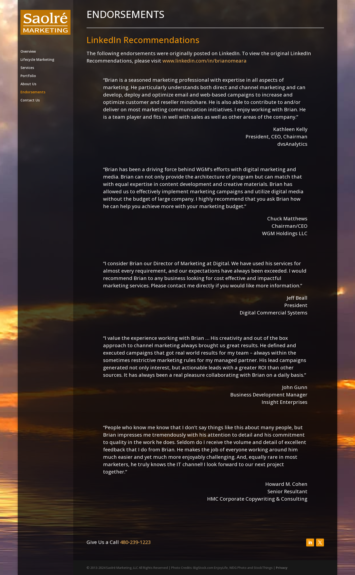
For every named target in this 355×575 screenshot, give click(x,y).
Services (27, 68)
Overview (28, 52)
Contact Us (30, 100)
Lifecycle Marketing (37, 60)
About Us (28, 84)
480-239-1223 (135, 542)
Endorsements (32, 92)
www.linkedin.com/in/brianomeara (204, 60)
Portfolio (28, 76)
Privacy (281, 567)
